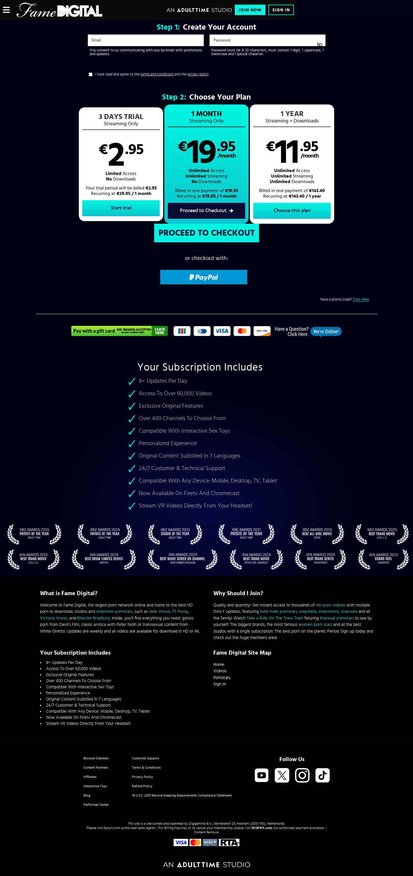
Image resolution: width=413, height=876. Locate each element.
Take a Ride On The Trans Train (275, 618)
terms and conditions (157, 74)
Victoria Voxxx (53, 618)
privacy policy (198, 74)
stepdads (307, 611)
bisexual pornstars (337, 618)
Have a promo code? (344, 300)
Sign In (281, 10)
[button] (121, 164)
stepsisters (329, 611)
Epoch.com (112, 828)
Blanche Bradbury (93, 618)
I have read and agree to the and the (152, 74)
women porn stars (315, 624)
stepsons (349, 611)
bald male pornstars (278, 611)
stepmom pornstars (114, 611)
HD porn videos (330, 605)
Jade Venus (159, 611)
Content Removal (206, 832)
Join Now (250, 10)
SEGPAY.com (262, 828)
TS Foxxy (180, 611)
